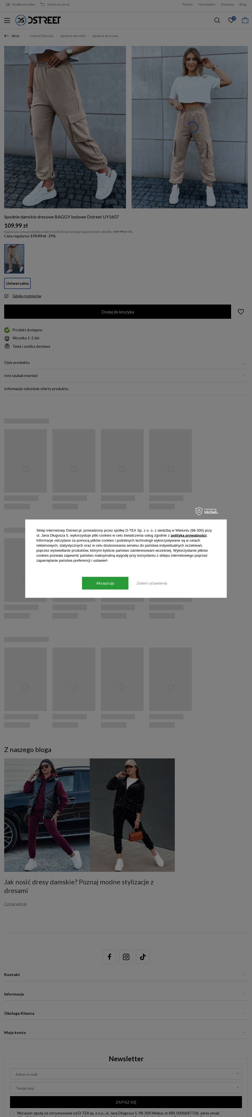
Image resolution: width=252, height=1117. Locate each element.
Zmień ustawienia (152, 583)
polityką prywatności (189, 535)
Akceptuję (105, 583)
